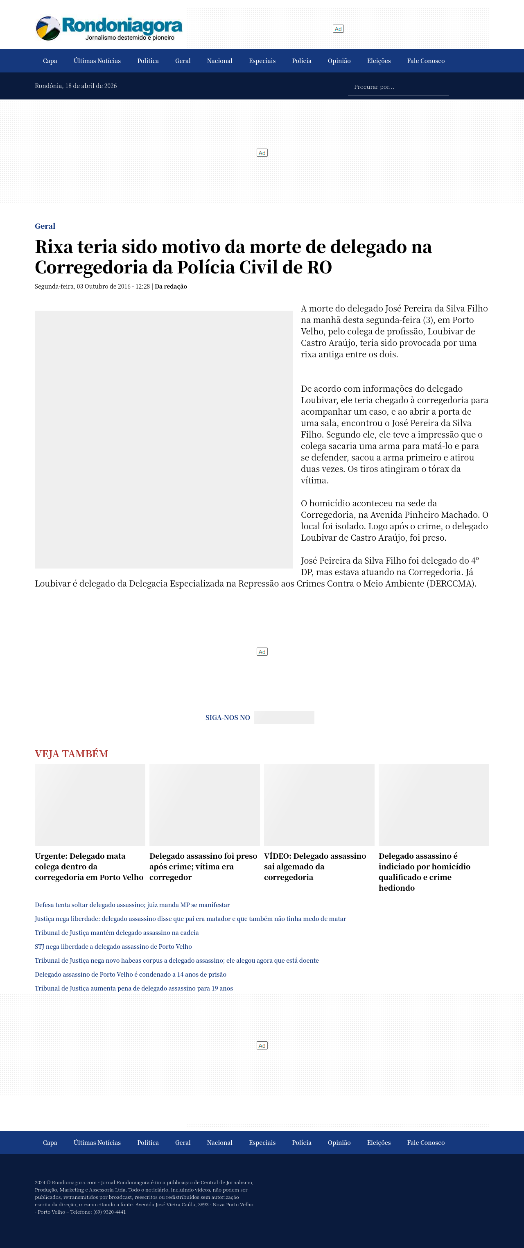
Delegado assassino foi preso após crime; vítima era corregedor (203, 866)
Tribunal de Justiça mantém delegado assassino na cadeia (117, 932)
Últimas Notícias (97, 60)
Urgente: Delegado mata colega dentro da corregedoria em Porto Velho (89, 866)
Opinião (339, 60)
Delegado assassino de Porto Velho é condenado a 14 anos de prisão (130, 974)
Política (148, 60)
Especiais (262, 60)
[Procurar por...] (398, 86)
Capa (50, 60)
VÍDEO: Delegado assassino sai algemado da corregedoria (315, 866)
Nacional (220, 60)
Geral (183, 60)
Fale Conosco (426, 60)
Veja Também (71, 753)
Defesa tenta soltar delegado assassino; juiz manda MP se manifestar (132, 904)
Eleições (379, 60)
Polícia (302, 60)
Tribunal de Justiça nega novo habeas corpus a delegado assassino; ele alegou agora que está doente (177, 960)
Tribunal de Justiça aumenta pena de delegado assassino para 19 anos (134, 988)
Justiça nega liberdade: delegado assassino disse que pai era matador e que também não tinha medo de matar (190, 918)
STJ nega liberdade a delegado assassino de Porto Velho (113, 946)
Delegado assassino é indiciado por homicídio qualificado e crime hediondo (424, 871)
